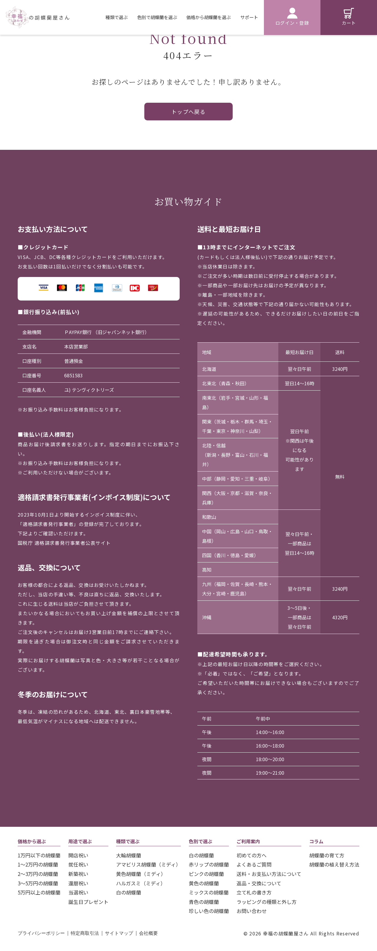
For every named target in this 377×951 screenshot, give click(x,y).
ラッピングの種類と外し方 (267, 901)
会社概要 (148, 933)
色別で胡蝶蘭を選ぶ (157, 17)
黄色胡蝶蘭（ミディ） (141, 873)
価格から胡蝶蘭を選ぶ (208, 17)
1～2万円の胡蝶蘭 (38, 864)
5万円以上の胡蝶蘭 (39, 892)
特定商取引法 (85, 933)
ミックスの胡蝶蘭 (209, 892)
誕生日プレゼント (88, 901)
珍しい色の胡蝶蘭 (209, 911)
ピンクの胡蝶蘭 (206, 873)
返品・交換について (259, 883)
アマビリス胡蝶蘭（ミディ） (148, 864)
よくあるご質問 (254, 864)
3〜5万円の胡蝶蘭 (38, 883)
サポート (249, 17)
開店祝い (78, 855)
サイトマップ (119, 933)
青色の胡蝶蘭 (204, 901)
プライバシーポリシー (41, 933)
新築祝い (78, 873)
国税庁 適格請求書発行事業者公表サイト (64, 542)
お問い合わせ (252, 911)
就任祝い (78, 864)
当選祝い (78, 892)
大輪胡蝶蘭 (128, 855)
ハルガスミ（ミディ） (141, 883)
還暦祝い (78, 883)
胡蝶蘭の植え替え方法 (334, 864)
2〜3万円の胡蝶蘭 (38, 873)
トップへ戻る (188, 111)
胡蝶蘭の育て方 (326, 855)
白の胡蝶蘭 (128, 892)
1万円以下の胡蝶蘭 (39, 855)
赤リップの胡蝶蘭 (209, 864)
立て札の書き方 (254, 892)
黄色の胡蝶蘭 (204, 883)
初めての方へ (252, 855)
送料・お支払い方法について (269, 873)
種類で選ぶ (116, 17)
